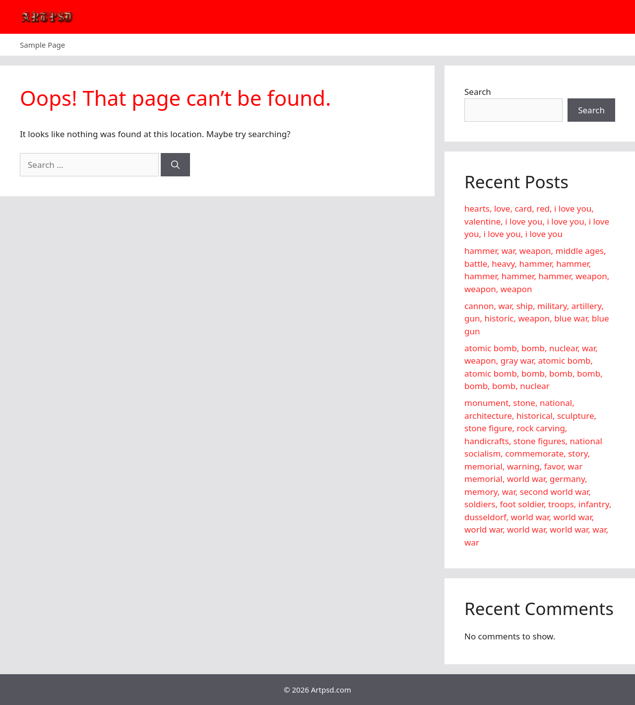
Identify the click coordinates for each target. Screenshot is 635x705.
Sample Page (42, 45)
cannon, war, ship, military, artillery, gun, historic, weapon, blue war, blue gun (536, 318)
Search (477, 91)
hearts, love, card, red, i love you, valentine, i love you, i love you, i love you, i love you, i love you (536, 221)
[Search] (175, 165)
